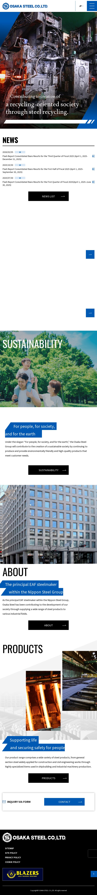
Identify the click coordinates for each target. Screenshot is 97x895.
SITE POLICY (11, 853)
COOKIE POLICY (12, 862)
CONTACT (64, 802)
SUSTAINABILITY (48, 470)
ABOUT (48, 625)
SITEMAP (9, 848)
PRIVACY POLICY (13, 857)
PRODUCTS (48, 778)
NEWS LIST (48, 196)
